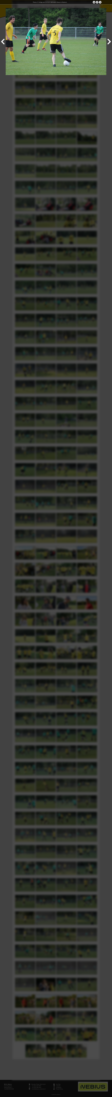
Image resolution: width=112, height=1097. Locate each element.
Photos (35, 2)
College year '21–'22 (43, 2)
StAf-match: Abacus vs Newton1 (58, 2)
